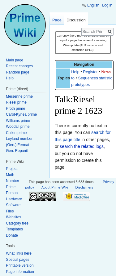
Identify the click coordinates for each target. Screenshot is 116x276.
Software (13, 205)
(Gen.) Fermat (17, 145)
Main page (14, 60)
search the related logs (82, 146)
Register (90, 71)
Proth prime (15, 108)
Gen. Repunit (17, 151)
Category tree (17, 223)
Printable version (19, 265)
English (93, 5)
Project (11, 169)
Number (12, 181)
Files (10, 211)
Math (10, 175)
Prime (10, 187)
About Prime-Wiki (54, 187)
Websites (13, 217)
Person (12, 193)
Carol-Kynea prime (21, 114)
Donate (12, 235)
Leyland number (19, 138)
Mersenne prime (19, 96)
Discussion (76, 20)
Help (75, 71)
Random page (17, 72)
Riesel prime (16, 102)
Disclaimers (84, 187)
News (106, 71)
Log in (107, 5)
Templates (14, 229)
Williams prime (18, 120)
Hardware (14, 199)
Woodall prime (17, 126)
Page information (20, 271)
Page (57, 20)
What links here (19, 253)
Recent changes (19, 66)
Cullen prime (16, 133)
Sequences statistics (96, 78)
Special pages (17, 259)
